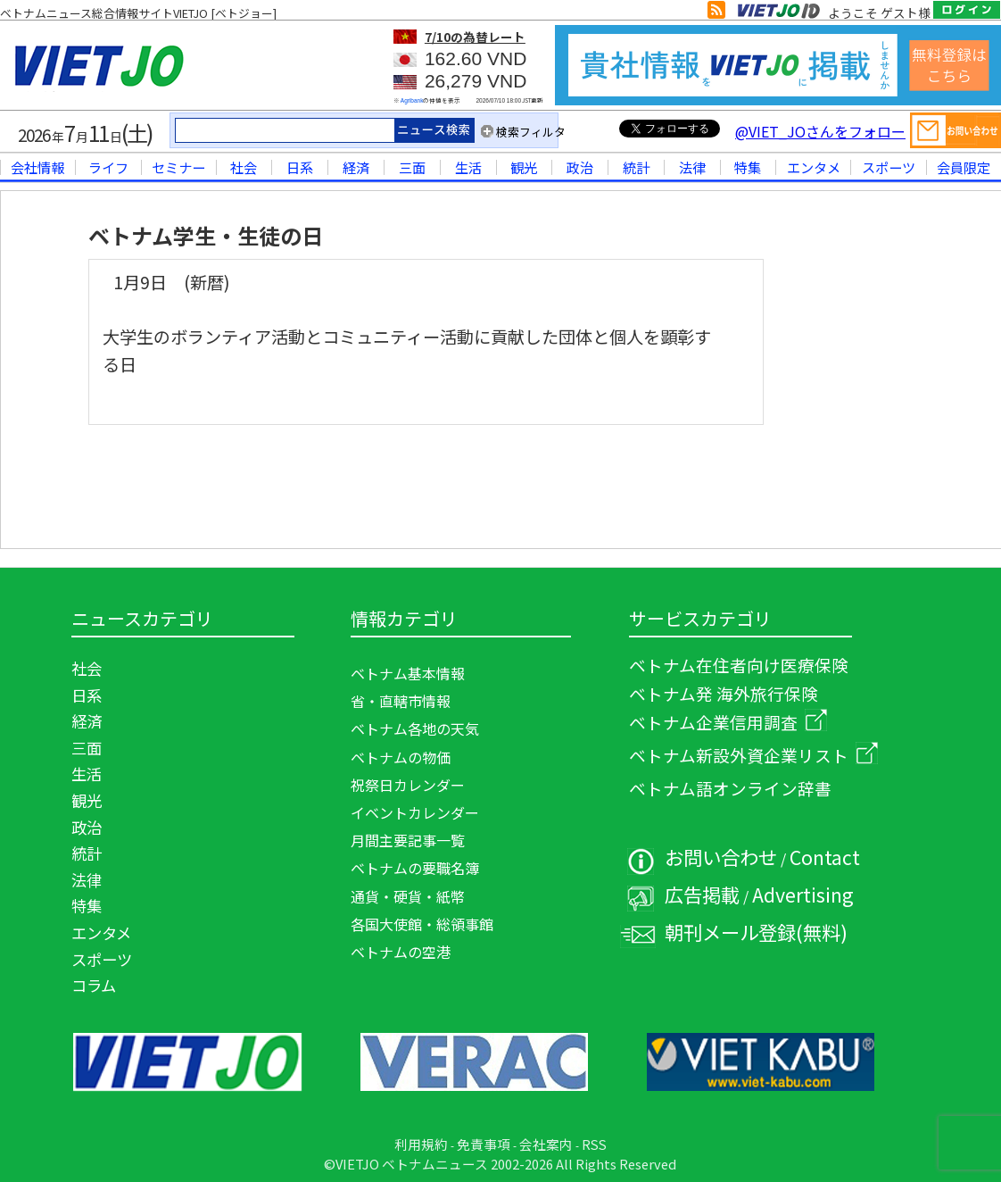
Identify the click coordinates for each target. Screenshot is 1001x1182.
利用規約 (421, 1144)
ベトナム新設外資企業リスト (753, 755)
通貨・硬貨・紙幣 (408, 896)
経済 (356, 167)
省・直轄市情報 (401, 701)
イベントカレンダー (415, 812)
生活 (468, 167)
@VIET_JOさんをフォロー (820, 131)
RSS (594, 1144)
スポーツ (888, 167)
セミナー (178, 167)
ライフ (108, 167)
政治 (580, 167)
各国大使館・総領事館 (422, 924)
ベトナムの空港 (401, 951)
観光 (523, 167)
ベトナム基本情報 (408, 673)
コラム (93, 985)
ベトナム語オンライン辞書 (730, 788)
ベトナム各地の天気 (415, 728)
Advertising (803, 894)
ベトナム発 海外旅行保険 (723, 693)
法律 (692, 167)
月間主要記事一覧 (408, 840)
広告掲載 (702, 894)
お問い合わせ (721, 856)
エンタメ (813, 167)
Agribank (412, 100)
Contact (825, 856)
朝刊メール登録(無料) (756, 931)
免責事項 (483, 1144)
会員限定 (963, 167)
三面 (412, 167)
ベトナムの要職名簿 (415, 867)
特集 (747, 167)
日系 (299, 167)
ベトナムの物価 (401, 757)
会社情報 (37, 167)
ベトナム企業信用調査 (728, 722)
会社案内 (546, 1144)
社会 (243, 167)
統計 (636, 167)
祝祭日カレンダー (408, 784)
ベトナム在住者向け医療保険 (738, 665)
